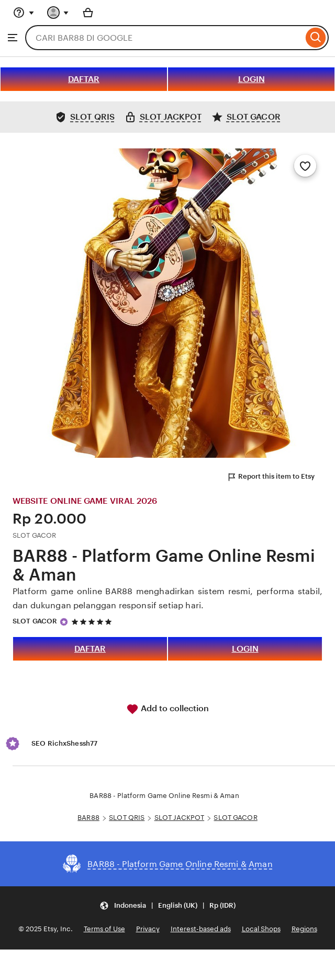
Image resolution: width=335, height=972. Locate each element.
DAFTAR (83, 79)
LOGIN (251, 79)
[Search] (316, 37)
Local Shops (261, 929)
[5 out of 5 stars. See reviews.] (93, 622)
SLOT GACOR (35, 621)
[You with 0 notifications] (58, 12)
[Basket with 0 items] (87, 12)
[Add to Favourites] (305, 166)
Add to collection (167, 709)
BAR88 (88, 817)
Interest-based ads (201, 929)
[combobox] (164, 37)
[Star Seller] (64, 622)
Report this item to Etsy (271, 477)
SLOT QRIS (126, 817)
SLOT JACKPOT (179, 817)
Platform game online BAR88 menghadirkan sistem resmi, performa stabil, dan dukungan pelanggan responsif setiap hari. (167, 598)
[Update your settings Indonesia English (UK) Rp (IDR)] (167, 905)
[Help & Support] (23, 12)
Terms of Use (104, 929)
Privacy (148, 929)
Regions (304, 929)
